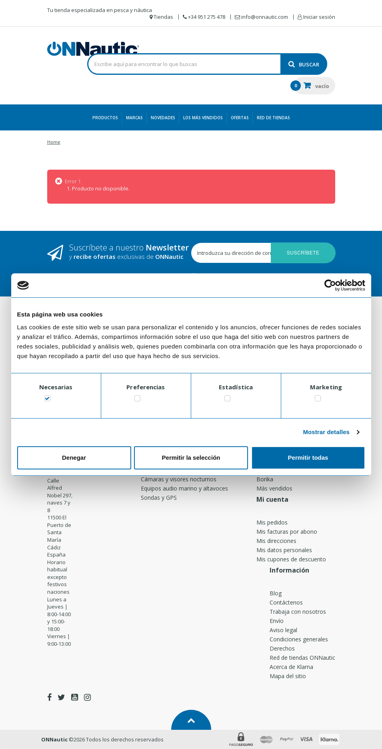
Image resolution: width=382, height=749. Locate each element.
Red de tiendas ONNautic (302, 657)
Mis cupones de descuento (291, 559)
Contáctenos (286, 602)
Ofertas (240, 117)
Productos (105, 117)
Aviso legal (283, 630)
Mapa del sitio (288, 676)
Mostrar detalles (326, 432)
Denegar (74, 457)
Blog (276, 593)
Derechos (282, 648)
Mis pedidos (272, 522)
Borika (264, 479)
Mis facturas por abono (286, 531)
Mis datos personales (284, 550)
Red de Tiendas (273, 117)
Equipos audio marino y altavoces (184, 488)
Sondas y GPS (159, 497)
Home (53, 142)
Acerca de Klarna (291, 667)
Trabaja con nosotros (298, 611)
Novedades (163, 117)
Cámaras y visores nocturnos (178, 479)
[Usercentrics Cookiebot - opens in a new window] (330, 285)
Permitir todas (308, 457)
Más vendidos (274, 488)
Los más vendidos (203, 117)
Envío (277, 621)
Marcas (134, 117)
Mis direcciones (276, 541)
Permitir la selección (191, 457)
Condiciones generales (299, 639)
